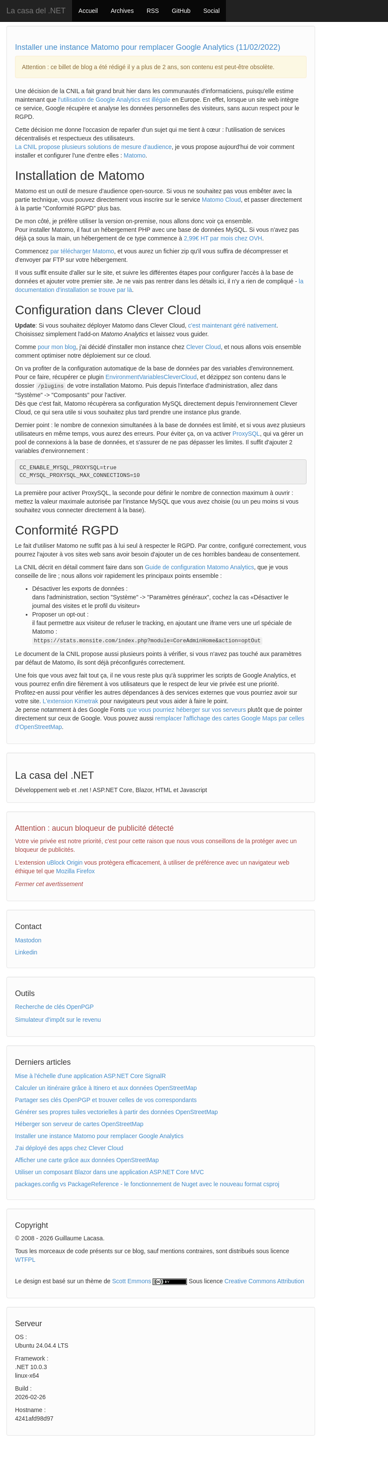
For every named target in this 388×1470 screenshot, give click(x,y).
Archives (122, 10)
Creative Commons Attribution (264, 1281)
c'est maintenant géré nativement (232, 325)
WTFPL (25, 1259)
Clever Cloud (203, 346)
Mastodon (28, 940)
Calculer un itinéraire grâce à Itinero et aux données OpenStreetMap (106, 1087)
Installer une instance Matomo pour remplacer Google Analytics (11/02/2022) (147, 47)
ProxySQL (246, 433)
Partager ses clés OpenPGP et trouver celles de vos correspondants (106, 1099)
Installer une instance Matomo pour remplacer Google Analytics (99, 1136)
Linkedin (26, 952)
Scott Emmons (131, 1281)
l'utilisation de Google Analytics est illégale (114, 99)
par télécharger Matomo (82, 251)
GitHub (181, 10)
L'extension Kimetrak (71, 701)
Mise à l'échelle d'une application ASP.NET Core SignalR (90, 1075)
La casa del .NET (36, 10)
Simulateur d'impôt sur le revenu (58, 1019)
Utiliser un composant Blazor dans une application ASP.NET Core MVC (109, 1172)
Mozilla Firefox (75, 871)
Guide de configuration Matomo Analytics (199, 567)
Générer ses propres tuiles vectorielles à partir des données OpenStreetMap (116, 1112)
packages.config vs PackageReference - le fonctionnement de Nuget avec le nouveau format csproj (147, 1184)
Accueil (88, 10)
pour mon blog (57, 346)
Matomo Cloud (221, 199)
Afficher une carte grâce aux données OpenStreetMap (87, 1160)
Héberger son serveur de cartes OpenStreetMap (79, 1124)
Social (211, 10)
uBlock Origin (64, 862)
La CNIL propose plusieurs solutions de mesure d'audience (93, 146)
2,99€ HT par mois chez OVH (223, 238)
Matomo (135, 155)
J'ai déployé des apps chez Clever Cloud (69, 1148)
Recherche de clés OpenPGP (54, 1006)
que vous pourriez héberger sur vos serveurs (186, 709)
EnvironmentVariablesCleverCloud (151, 377)
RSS (153, 10)
